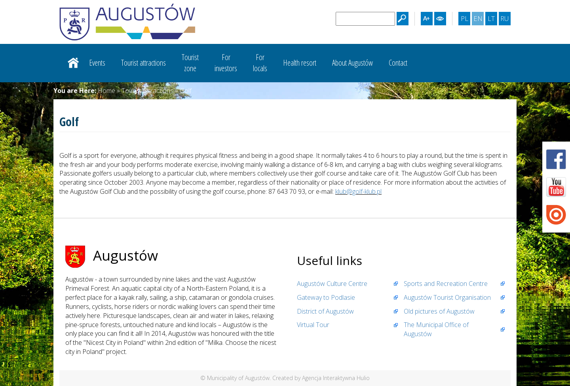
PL (465, 19)
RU (505, 19)
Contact (398, 62)
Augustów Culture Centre (332, 283)
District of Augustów (325, 311)
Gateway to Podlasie (326, 297)
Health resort (299, 62)
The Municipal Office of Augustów (436, 329)
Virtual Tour (313, 324)
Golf (186, 90)
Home (106, 90)
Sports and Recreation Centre (446, 283)
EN (478, 19)
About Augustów (352, 62)
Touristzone (190, 63)
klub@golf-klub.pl (358, 191)
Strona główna (73, 63)
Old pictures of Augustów (439, 311)
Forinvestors (226, 63)
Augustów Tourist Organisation (447, 297)
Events (97, 62)
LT (492, 19)
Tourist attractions (143, 62)
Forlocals (260, 63)
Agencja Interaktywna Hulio (336, 378)
